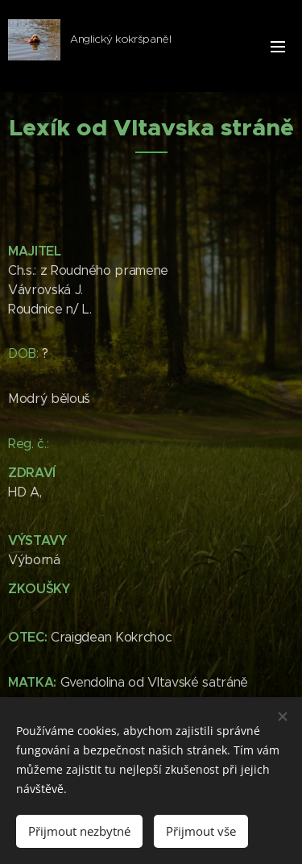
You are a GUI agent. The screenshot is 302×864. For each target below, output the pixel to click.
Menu (278, 47)
